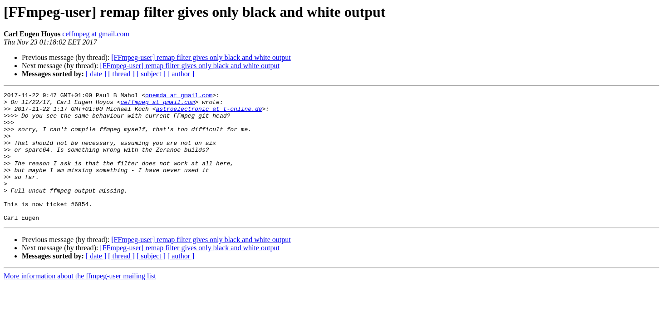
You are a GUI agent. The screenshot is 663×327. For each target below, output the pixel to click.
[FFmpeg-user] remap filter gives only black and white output (200, 57)
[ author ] (181, 74)
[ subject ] (151, 74)
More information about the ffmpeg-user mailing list (80, 302)
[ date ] (96, 74)
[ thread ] (121, 74)
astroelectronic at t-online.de (209, 113)
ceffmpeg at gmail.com (95, 34)
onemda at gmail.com (178, 96)
